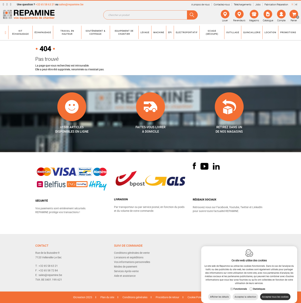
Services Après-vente (126, 271)
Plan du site (107, 297)
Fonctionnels (240, 285)
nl (296, 4)
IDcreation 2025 (82, 297)
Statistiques (259, 285)
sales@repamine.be (71, 4)
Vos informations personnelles (132, 262)
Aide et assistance (125, 276)
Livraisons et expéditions (128, 257)
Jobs (257, 4)
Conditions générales (134, 297)
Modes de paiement (125, 266)
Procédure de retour (167, 297)
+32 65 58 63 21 (45, 4)
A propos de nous (200, 4)
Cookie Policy (195, 297)
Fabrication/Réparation (276, 4)
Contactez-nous (222, 4)
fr (292, 4)
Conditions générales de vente (132, 253)
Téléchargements (242, 4)
